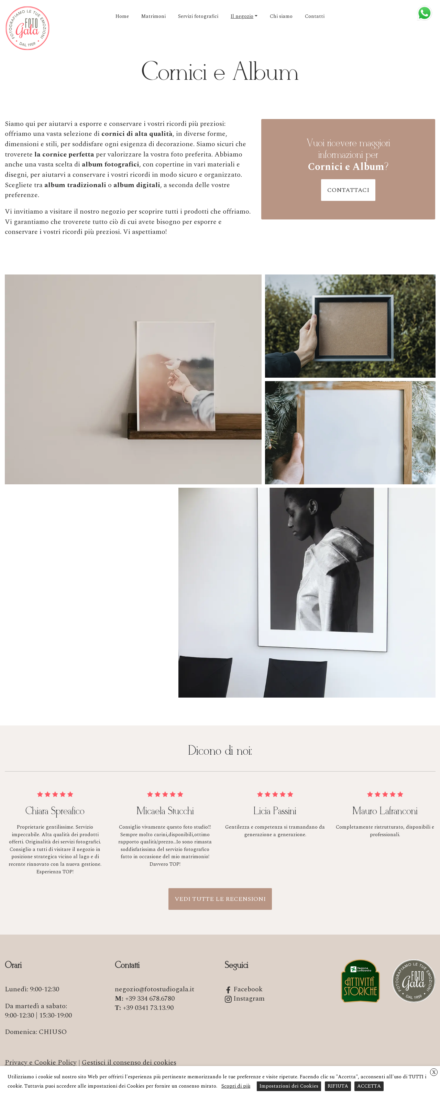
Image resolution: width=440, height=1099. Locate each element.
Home (122, 16)
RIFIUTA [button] (338, 1086)
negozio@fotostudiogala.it (154, 989)
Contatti (314, 16)
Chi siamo (281, 16)
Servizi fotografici (198, 16)
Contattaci (348, 190)
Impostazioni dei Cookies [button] (289, 1086)
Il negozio (242, 16)
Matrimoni (153, 16)
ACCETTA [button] (369, 1086)
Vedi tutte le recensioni (220, 899)
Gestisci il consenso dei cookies (129, 1062)
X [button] (434, 1072)
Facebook (244, 989)
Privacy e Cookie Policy (41, 1062)
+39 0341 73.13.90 (148, 1008)
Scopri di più (235, 1086)
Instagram (245, 998)
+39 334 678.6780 (150, 998)
